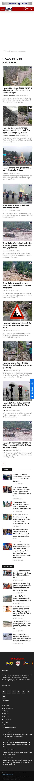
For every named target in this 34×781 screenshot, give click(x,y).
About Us (9, 777)
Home (4, 50)
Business (6, 705)
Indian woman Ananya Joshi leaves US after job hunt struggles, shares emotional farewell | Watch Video (22, 491)
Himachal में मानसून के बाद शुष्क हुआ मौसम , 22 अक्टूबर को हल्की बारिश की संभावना (17, 169)
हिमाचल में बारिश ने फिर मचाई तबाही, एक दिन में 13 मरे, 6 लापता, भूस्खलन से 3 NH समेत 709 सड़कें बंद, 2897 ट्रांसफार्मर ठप (17, 245)
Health (5, 711)
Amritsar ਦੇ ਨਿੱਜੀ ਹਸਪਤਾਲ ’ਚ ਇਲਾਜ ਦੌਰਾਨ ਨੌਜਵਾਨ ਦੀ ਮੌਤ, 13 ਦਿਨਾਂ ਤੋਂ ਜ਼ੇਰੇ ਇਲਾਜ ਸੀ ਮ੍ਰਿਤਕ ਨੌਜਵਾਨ (22, 574)
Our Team (28, 777)
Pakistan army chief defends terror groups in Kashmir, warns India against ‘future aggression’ (22, 505)
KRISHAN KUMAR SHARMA (9, 95)
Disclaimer (22, 777)
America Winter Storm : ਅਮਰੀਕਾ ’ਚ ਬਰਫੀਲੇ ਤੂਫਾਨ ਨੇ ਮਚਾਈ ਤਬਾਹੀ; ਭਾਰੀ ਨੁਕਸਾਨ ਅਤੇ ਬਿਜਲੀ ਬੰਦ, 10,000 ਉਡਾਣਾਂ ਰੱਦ (22, 637)
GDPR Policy (14, 779)
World (5, 722)
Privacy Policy (6, 779)
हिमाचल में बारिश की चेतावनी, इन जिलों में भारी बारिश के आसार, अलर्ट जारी (16, 207)
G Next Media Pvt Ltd (7, 774)
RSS (19, 779)
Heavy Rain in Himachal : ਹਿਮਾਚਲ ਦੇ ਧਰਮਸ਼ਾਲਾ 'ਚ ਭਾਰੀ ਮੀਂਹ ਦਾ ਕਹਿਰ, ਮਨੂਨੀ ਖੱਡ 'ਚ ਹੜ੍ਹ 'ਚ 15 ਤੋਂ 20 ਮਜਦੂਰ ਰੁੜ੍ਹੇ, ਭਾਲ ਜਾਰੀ (16, 130)
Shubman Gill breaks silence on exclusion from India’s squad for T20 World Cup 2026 (22, 478)
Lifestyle (5, 714)
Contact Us (15, 777)
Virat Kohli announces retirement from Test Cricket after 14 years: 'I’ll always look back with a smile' (21, 534)
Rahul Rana (5, 173)
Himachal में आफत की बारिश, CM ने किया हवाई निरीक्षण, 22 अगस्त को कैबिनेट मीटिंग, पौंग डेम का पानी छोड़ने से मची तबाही (17, 445)
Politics (5, 716)
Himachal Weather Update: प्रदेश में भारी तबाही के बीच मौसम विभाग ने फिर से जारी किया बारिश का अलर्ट (16, 405)
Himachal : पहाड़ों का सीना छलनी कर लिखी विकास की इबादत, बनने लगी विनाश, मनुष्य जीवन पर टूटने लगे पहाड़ (17, 365)
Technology (6, 719)
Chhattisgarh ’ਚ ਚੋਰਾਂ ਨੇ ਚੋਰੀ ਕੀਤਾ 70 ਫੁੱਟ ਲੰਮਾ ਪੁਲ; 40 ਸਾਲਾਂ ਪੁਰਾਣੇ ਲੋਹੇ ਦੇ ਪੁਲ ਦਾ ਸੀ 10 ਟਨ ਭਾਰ (22, 625)
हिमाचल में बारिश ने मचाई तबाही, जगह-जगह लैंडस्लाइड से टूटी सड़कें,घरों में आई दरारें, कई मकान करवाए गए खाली (17, 285)
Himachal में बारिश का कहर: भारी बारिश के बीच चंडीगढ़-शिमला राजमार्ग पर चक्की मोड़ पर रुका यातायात (17, 325)
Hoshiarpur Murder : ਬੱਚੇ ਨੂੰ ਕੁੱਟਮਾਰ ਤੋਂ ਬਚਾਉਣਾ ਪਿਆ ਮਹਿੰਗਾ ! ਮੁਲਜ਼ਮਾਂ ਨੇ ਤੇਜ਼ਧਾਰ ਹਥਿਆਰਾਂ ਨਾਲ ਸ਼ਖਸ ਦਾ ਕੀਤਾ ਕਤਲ (22, 587)
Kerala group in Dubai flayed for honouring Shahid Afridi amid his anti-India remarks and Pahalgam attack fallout (22, 519)
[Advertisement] (17, 30)
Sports (5, 725)
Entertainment (7, 708)
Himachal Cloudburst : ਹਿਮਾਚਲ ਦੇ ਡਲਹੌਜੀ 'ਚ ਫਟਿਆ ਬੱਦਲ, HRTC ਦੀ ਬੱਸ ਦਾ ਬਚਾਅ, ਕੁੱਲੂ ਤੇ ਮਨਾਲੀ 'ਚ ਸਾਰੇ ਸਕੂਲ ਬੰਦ (17, 90)
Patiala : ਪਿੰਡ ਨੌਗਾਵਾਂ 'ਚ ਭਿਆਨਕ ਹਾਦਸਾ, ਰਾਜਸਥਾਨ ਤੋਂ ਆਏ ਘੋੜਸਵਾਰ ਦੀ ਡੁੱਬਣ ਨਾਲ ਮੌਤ (22, 598)
